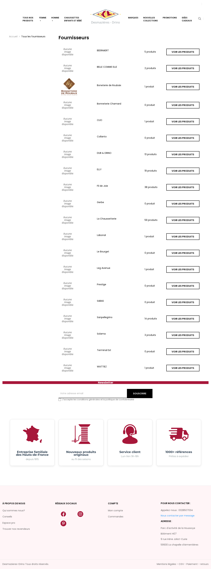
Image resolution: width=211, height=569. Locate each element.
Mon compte (115, 510)
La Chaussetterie (106, 218)
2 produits (150, 68)
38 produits (151, 187)
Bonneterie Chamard (109, 103)
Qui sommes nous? (13, 510)
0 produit (150, 105)
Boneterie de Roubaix (109, 85)
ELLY (99, 169)
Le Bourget (103, 251)
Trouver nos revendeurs (16, 529)
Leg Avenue (103, 268)
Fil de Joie (102, 185)
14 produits (151, 318)
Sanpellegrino (104, 317)
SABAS (100, 300)
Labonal (101, 235)
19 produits (151, 170)
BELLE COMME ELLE (107, 67)
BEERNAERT (103, 50)
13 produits (151, 154)
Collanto (102, 136)
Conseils (7, 516)
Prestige (101, 284)
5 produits (150, 51)
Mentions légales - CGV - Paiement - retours (183, 564)
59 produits (151, 220)
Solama (101, 333)
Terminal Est (104, 350)
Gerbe (100, 202)
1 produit (149, 86)
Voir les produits (183, 52)
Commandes (115, 516)
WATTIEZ (102, 366)
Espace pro (8, 522)
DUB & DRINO (104, 153)
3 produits (150, 335)
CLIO (99, 120)
